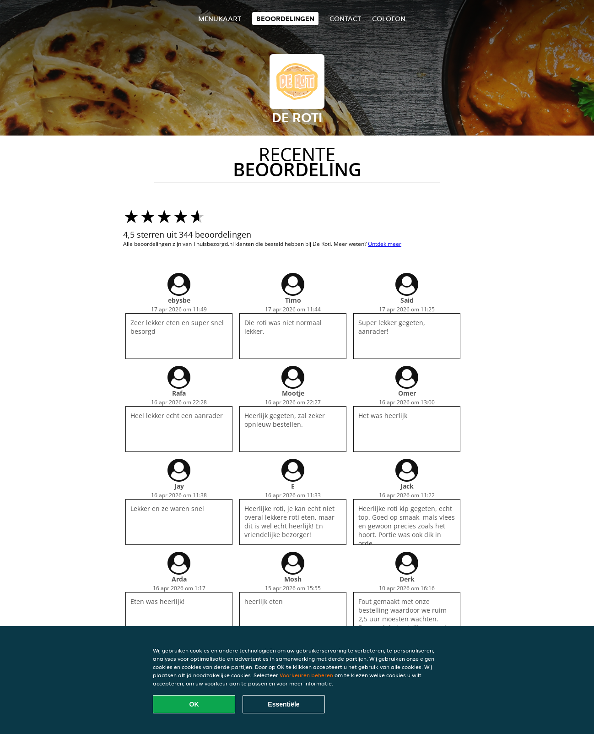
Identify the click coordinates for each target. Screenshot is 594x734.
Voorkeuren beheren (306, 675)
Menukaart (219, 18)
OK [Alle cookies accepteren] (194, 704)
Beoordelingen (285, 18)
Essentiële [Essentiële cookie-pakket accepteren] (283, 704)
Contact (345, 18)
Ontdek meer (384, 244)
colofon (388, 18)
